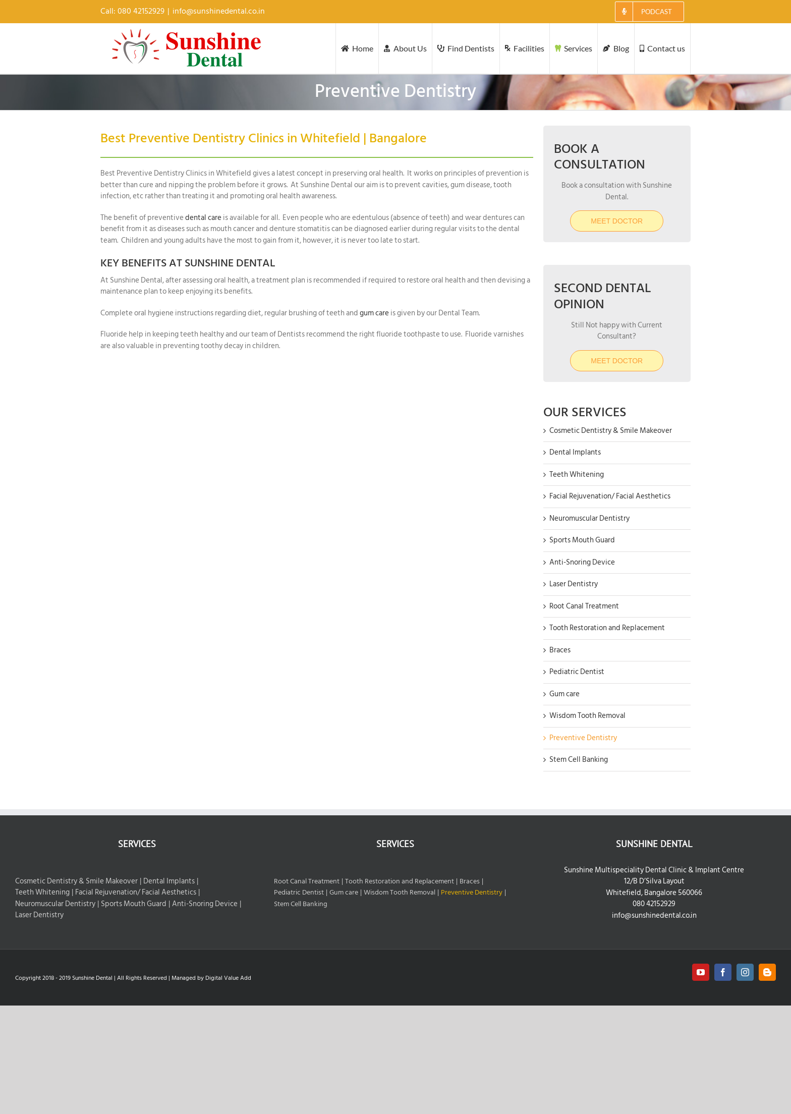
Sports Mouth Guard (582, 540)
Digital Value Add (228, 978)
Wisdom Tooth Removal (587, 715)
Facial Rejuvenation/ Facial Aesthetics (609, 496)
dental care (203, 217)
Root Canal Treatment (584, 606)
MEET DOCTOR (617, 361)
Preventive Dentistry (583, 738)
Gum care (564, 694)
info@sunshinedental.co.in (219, 11)
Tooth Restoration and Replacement (607, 628)
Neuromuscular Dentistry (589, 518)
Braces (560, 650)
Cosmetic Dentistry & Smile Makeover (610, 430)
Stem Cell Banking (578, 759)
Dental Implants (575, 452)
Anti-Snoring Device (582, 562)
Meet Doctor (617, 221)
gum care (373, 313)
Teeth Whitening (576, 474)
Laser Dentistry (573, 584)
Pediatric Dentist (576, 671)
